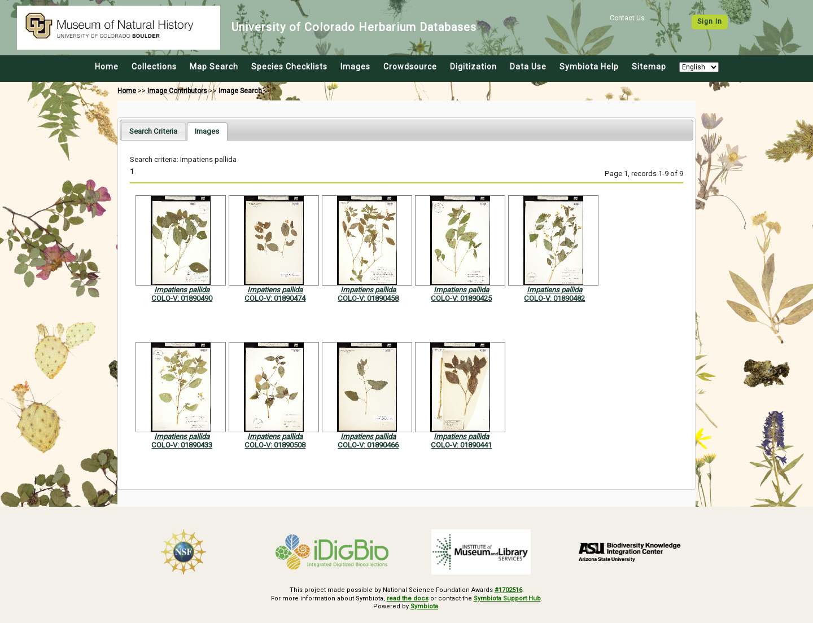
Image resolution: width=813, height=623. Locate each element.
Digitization (473, 66)
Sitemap (649, 66)
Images (355, 66)
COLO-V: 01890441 (461, 445)
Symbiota (424, 606)
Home (107, 66)
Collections (154, 66)
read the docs (408, 598)
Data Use (528, 66)
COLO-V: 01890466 (368, 445)
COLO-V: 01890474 (274, 298)
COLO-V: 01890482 (554, 298)
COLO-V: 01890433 (181, 445)
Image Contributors (177, 91)
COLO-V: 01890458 (368, 298)
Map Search (214, 66)
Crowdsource (410, 66)
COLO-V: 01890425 (461, 298)
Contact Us (627, 18)
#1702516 (508, 590)
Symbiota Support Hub (507, 598)
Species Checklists (289, 66)
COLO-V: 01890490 (181, 298)
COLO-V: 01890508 (274, 445)
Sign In (709, 21)
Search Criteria (153, 131)
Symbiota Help (589, 66)
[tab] (153, 131)
